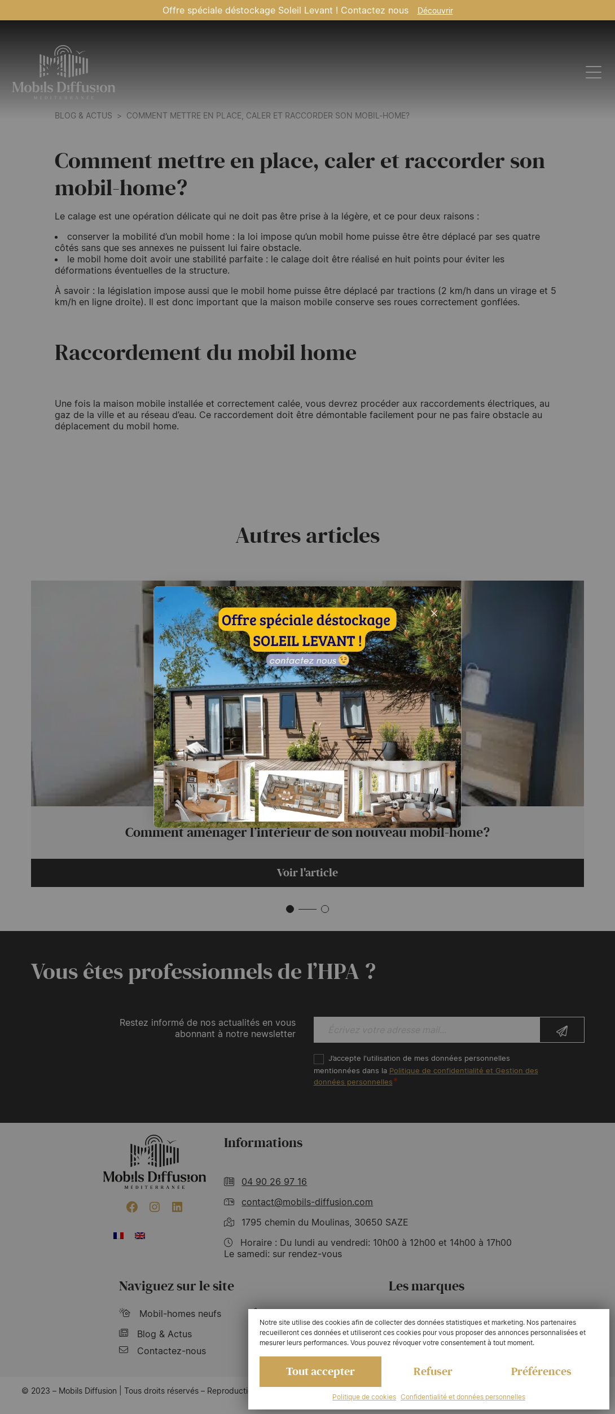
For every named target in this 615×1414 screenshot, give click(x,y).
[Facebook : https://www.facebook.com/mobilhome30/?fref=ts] (132, 1207)
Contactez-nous (162, 1350)
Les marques (426, 1286)
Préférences (541, 1371)
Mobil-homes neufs (170, 1313)
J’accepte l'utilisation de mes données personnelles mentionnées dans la (426, 1070)
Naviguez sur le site (176, 1286)
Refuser (433, 1371)
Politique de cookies (364, 1397)
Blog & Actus (155, 1334)
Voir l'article (307, 873)
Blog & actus (83, 115)
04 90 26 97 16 (274, 1181)
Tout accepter (320, 1371)
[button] (290, 909)
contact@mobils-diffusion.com (307, 1201)
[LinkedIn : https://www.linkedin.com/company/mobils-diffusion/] (177, 1207)
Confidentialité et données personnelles (463, 1397)
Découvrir (435, 10)
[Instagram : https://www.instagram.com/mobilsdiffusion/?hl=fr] (154, 1207)
